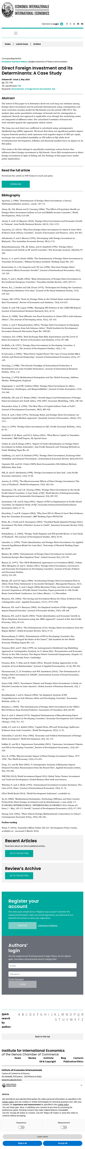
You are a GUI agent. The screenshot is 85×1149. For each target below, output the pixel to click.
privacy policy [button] (8, 1102)
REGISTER (22, 925)
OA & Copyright (47, 1061)
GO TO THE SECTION (19, 853)
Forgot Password (15, 979)
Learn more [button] (42, 1136)
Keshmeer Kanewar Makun (14, 61)
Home (8, 44)
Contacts (78, 1058)
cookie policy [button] (63, 1104)
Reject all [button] (22, 1143)
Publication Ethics (73, 1061)
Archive (37, 44)
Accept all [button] (62, 1143)
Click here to (53, 24)
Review (32, 1058)
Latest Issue (22, 44)
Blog (63, 1058)
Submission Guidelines (48, 925)
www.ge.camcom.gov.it (12, 1079)
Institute (49, 1058)
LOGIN (22, 984)
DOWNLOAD (15, 184)
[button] (81, 1085)
